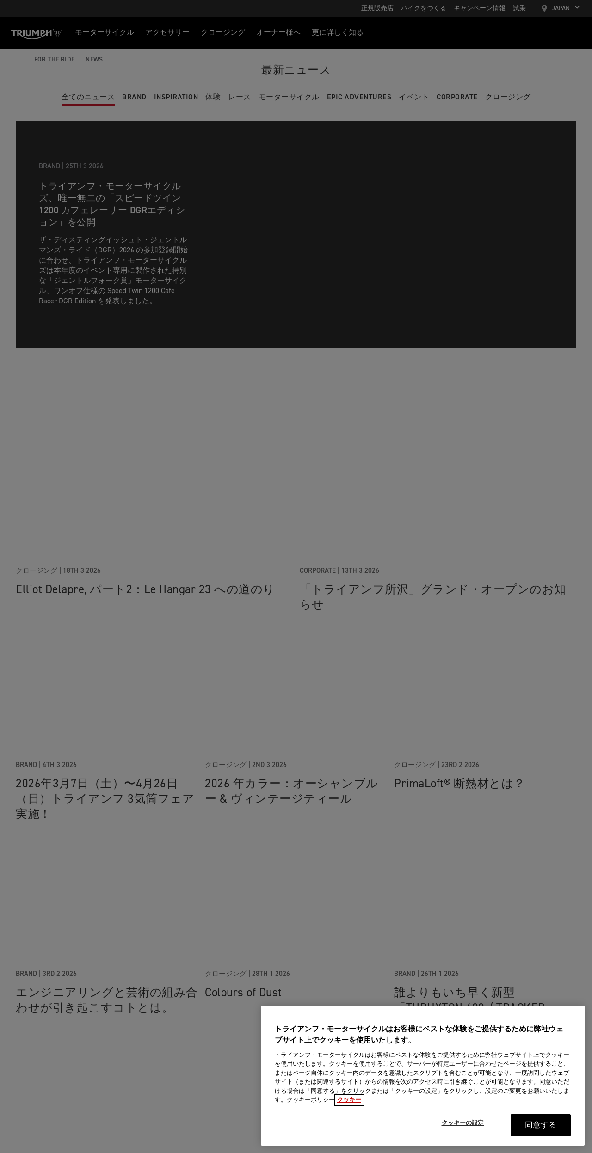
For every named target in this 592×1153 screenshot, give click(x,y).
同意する (541, 1129)
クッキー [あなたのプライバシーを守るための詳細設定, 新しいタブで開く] (349, 1104)
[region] (423, 1079)
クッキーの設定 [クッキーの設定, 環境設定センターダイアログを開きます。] (463, 1127)
